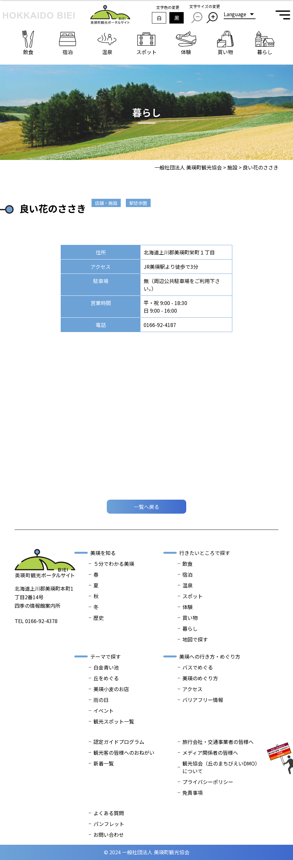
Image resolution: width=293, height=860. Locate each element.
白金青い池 (106, 667)
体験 (187, 607)
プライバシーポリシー (207, 782)
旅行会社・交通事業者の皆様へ (218, 742)
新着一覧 (103, 763)
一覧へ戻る (146, 506)
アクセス (192, 689)
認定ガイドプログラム (118, 742)
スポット (192, 596)
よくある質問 (108, 813)
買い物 (190, 617)
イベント (103, 710)
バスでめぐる (197, 667)
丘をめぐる (106, 678)
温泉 (187, 585)
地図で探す (195, 639)
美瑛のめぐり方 (200, 678)
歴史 (98, 617)
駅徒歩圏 (138, 203)
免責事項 (192, 792)
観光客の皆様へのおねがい (123, 752)
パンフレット (108, 824)
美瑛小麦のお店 (111, 689)
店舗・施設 (106, 203)
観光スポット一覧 (113, 721)
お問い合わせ (108, 834)
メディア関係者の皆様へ (210, 752)
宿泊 (187, 574)
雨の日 (101, 700)
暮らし (190, 628)
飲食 (187, 563)
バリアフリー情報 (202, 700)
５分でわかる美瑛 (113, 563)
